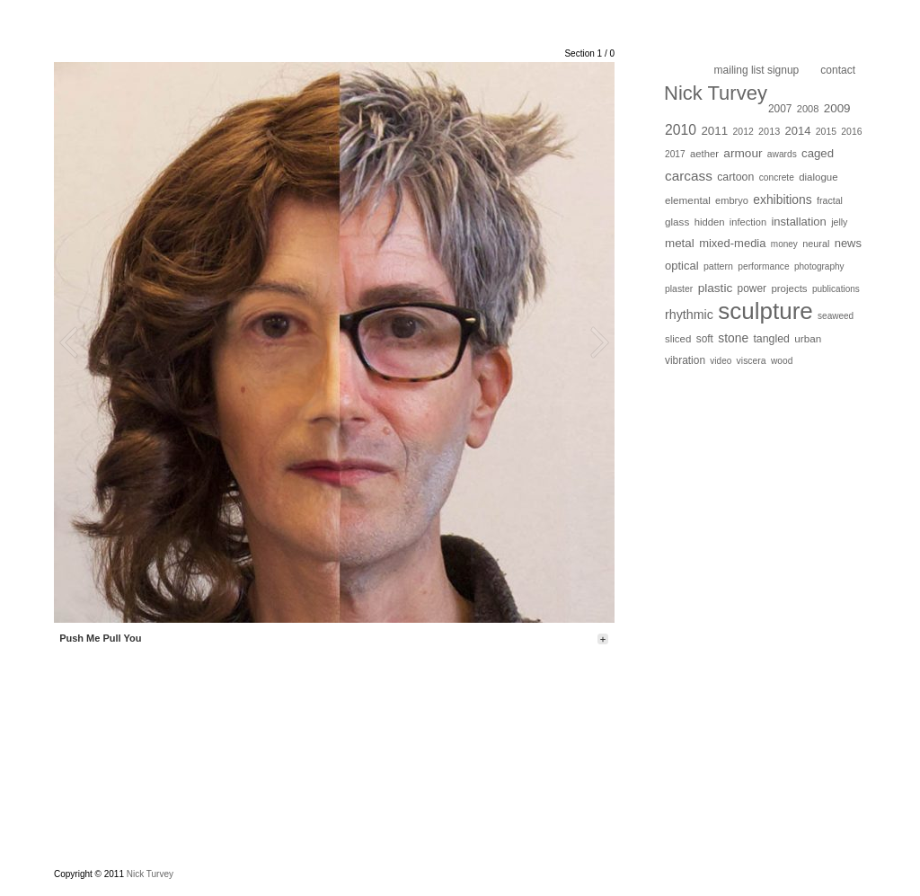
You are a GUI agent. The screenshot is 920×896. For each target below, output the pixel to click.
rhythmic (689, 314)
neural (815, 243)
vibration (685, 360)
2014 (798, 131)
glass (677, 221)
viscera (751, 361)
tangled (771, 339)
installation (798, 221)
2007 (780, 108)
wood (781, 361)
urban (807, 338)
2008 (808, 108)
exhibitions (782, 199)
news (848, 243)
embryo (731, 200)
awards (782, 154)
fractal (830, 200)
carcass (688, 175)
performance (763, 266)
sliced (678, 338)
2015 (826, 132)
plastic (715, 288)
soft (704, 339)
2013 (769, 131)
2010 (680, 130)
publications (836, 289)
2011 (714, 131)
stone (733, 338)
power (752, 288)
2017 (675, 154)
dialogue (818, 177)
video (720, 361)
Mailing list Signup (757, 70)
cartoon (735, 177)
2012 (743, 132)
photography (819, 266)
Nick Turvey (715, 93)
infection (748, 222)
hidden (709, 222)
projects (789, 288)
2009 (837, 108)
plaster (679, 289)
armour (742, 153)
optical (682, 265)
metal (679, 243)
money (784, 244)
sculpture (765, 310)
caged (817, 153)
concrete (776, 177)
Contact (837, 70)
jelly (839, 222)
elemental (688, 200)
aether (704, 153)
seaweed (836, 316)
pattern (718, 266)
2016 (851, 132)
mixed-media (732, 243)
